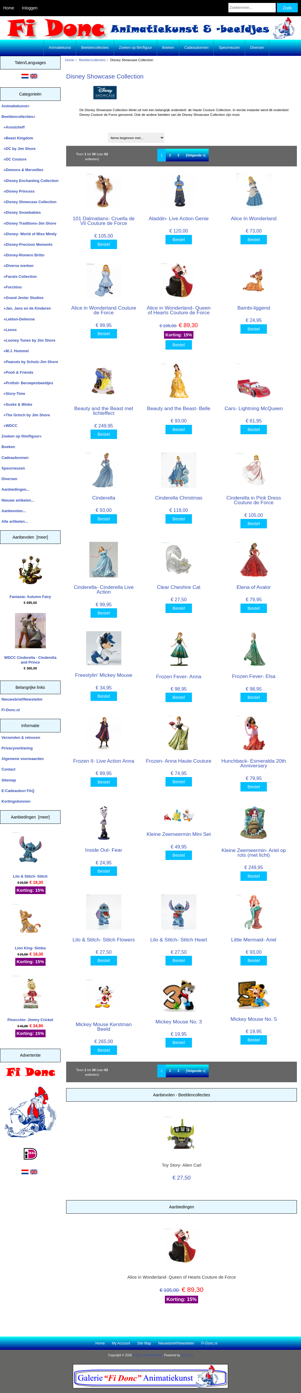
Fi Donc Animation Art (147, 1355)
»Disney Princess (18, 191)
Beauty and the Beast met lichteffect (103, 410)
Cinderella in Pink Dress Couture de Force (253, 500)
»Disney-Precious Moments (27, 244)
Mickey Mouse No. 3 (178, 1022)
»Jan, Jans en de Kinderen (26, 308)
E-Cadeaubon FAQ (17, 791)
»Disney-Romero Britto (22, 255)
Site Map (144, 1343)
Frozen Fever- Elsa (253, 676)
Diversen (257, 48)
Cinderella (103, 498)
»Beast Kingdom (17, 138)
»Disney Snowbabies (21, 212)
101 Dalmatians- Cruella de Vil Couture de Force (104, 221)
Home (8, 8)
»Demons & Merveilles (22, 170)
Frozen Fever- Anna (178, 676)
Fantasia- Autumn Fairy (30, 575)
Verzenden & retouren (20, 737)
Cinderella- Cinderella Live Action (104, 589)
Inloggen (29, 8)
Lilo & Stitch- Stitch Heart (178, 940)
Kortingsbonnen (15, 801)
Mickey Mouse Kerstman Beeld (103, 1026)
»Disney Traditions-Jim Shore (28, 223)
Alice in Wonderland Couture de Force (103, 310)
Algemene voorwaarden (22, 758)
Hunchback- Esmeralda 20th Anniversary (253, 763)
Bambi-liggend (254, 308)
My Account (121, 1343)
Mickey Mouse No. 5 (253, 1019)
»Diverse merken (17, 265)
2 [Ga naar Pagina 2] (170, 155)
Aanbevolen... (13, 511)
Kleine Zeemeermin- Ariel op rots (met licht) (253, 852)
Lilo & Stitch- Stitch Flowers (104, 940)
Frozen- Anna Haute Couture (178, 761)
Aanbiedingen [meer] (30, 817)
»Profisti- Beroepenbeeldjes (27, 383)
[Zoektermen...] (252, 7)
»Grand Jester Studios (22, 297)
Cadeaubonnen (196, 48)
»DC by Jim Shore (18, 148)
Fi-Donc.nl (10, 710)
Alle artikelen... (14, 521)
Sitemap (8, 780)
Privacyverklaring (17, 748)
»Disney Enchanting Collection (29, 180)
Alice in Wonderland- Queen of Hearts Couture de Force (178, 310)
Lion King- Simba (30, 926)
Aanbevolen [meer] (30, 537)
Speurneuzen (229, 48)
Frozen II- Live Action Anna (103, 761)
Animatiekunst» (15, 106)
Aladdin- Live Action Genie (179, 218)
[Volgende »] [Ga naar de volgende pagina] (195, 155)
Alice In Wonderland (253, 218)
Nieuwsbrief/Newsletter (22, 699)
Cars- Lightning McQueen (254, 408)
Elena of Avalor (254, 587)
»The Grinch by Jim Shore (25, 415)
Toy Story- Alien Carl (181, 1165)
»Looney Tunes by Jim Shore (28, 340)
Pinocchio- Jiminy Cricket (30, 998)
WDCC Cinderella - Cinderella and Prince (30, 638)
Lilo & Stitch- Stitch (30, 855)
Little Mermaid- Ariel (253, 940)
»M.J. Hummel (15, 351)
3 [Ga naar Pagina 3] (178, 155)
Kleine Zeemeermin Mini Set (179, 834)
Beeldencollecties (92, 60)
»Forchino (11, 287)
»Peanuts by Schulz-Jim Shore (29, 362)
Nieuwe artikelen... (17, 500)
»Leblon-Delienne (18, 319)
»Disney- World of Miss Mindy (29, 234)
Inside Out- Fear (103, 850)
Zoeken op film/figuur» (21, 436)
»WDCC (9, 425)
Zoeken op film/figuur (135, 48)
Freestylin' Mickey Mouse (103, 675)
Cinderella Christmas (178, 498)
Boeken (168, 48)
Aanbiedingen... (15, 489)
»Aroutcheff (13, 127)
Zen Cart (187, 1355)
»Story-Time (13, 393)
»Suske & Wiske (16, 404)
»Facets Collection (19, 276)
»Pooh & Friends (17, 372)
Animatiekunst (60, 48)
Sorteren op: (79, 136)
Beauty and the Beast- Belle (178, 408)
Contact (8, 769)
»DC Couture (13, 159)
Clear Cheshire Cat (178, 587)
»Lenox (9, 330)
